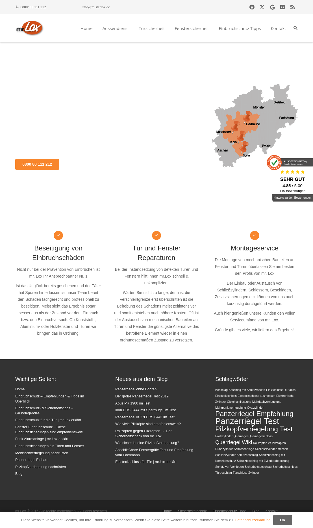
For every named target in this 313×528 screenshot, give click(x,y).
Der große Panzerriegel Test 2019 (142, 396)
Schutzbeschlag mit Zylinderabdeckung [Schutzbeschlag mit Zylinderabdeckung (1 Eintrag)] (263, 460)
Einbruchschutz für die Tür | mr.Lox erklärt (48, 420)
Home (20, 389)
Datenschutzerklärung (252, 520)
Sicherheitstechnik (192, 511)
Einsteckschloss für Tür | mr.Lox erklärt (146, 462)
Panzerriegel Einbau (31, 460)
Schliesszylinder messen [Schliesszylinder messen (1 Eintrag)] (271, 449)
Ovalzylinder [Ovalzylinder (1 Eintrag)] (255, 407)
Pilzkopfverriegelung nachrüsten (40, 467)
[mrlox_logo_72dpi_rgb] (29, 28)
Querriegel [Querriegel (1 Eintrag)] (240, 436)
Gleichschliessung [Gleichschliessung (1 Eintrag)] (239, 401)
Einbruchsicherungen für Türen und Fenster (49, 446)
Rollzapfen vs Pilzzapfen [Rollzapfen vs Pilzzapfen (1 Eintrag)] (269, 443)
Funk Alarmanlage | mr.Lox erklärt (41, 439)
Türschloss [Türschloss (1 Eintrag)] (240, 472)
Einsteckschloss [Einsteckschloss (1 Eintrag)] (226, 395)
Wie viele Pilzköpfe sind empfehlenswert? (148, 424)
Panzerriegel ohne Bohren (135, 389)
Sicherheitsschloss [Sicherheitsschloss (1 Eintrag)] (285, 466)
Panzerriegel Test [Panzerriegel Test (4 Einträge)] (247, 421)
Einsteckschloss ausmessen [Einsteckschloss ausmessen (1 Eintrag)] (256, 395)
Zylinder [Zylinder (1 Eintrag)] (253, 472)
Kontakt (272, 511)
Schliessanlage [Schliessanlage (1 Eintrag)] (244, 449)
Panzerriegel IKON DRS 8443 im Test (145, 417)
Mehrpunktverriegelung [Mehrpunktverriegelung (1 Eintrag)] (230, 407)
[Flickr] (282, 7)
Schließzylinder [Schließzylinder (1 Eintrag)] (225, 454)
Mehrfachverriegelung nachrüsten (41, 453)
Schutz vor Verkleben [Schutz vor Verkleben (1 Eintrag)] (229, 466)
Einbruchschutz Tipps (230, 511)
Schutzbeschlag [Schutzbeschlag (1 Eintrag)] (247, 454)
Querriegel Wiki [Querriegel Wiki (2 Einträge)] (233, 442)
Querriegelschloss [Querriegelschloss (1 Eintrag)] (261, 436)
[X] (262, 7)
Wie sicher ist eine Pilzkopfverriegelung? (147, 443)
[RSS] (293, 7)
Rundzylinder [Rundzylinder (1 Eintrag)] (224, 449)
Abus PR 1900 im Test (132, 403)
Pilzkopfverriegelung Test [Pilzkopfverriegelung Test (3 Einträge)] (254, 429)
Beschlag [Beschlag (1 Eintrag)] (221, 389)
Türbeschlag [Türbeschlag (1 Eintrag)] (223, 472)
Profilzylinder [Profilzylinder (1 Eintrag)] (223, 436)
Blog (18, 474)
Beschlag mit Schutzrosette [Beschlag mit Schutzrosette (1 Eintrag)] (247, 389)
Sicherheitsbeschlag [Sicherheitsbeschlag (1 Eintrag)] (258, 466)
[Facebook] (252, 7)
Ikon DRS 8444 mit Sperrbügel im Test (145, 410)
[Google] (272, 7)
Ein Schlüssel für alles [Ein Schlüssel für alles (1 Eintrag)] (280, 389)
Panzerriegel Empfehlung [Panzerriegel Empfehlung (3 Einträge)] (254, 413)
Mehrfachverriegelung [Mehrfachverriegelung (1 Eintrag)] (266, 401)
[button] (295, 28)
